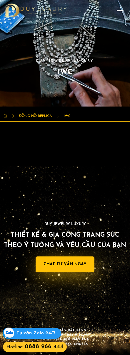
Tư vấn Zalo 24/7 (35, 333)
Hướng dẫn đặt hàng (65, 330)
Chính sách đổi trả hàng (65, 339)
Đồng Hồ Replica (35, 116)
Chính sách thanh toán (65, 335)
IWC (67, 116)
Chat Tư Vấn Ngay (65, 264)
